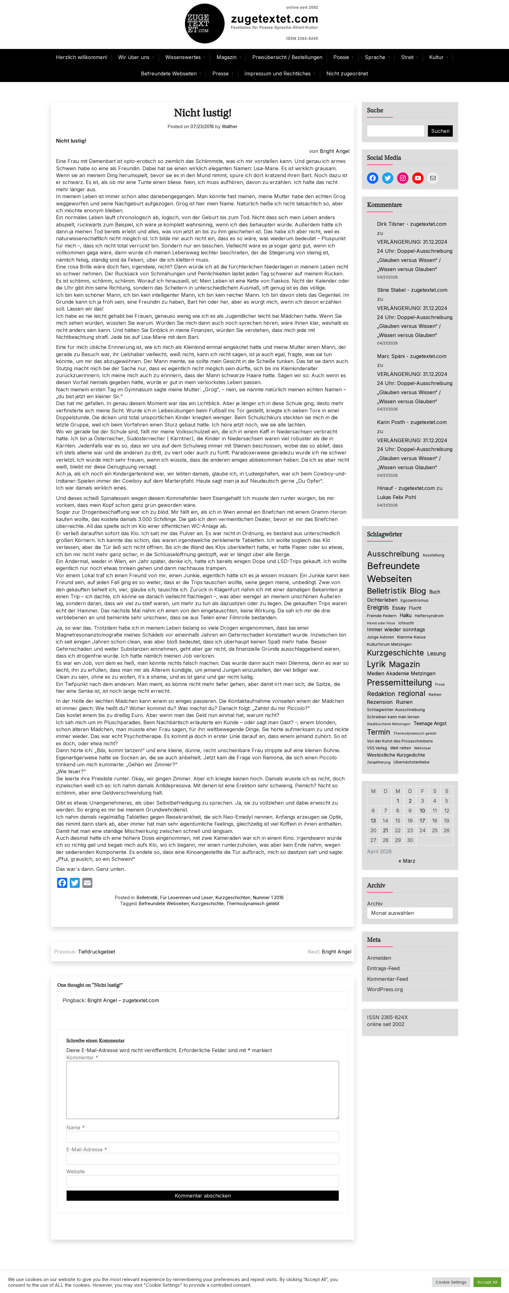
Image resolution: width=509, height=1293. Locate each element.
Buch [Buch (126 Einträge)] (434, 592)
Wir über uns (134, 57)
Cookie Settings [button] (451, 1282)
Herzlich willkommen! (81, 57)
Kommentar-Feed (387, 979)
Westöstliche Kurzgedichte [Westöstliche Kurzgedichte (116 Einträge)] (396, 755)
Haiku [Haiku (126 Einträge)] (406, 615)
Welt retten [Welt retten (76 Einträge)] (400, 748)
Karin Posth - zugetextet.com (412, 422)
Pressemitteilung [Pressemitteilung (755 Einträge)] (399, 682)
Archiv (375, 903)
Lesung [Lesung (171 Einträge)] (436, 653)
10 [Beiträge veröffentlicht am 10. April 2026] (422, 810)
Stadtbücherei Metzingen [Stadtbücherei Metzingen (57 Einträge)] (388, 724)
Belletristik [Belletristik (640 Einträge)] (387, 590)
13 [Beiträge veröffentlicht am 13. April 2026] (373, 821)
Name (75, 1127)
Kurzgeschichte (207, 903)
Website (75, 1171)
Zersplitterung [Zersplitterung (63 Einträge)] (379, 762)
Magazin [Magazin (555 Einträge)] (404, 664)
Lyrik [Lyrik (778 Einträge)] (376, 664)
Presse (220, 73)
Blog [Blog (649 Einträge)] (418, 590)
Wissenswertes (183, 57)
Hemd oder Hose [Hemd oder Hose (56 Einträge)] (381, 623)
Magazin (226, 57)
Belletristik (147, 897)
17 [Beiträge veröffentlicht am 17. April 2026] (422, 821)
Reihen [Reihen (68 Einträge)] (435, 695)
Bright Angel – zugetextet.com (123, 1000)
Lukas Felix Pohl (396, 497)
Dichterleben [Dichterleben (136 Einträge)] (382, 600)
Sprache (375, 57)
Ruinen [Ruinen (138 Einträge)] (404, 702)
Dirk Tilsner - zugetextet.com (411, 224)
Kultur (436, 57)
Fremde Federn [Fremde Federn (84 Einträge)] (382, 615)
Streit (407, 57)
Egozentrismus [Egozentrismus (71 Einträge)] (415, 600)
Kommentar (82, 1057)
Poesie (341, 57)
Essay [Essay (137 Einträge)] (399, 608)
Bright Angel (334, 151)
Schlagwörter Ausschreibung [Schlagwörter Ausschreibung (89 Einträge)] (396, 709)
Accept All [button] (487, 1282)
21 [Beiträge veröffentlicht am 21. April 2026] (385, 830)
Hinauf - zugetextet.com (406, 488)
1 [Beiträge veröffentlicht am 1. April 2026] (398, 801)
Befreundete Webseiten (169, 73)
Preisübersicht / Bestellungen (287, 57)
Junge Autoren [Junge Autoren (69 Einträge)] (380, 637)
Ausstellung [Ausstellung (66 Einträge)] (433, 555)
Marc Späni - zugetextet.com (411, 356)
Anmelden (379, 958)
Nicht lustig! (203, 113)
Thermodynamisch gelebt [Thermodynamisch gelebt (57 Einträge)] (414, 733)
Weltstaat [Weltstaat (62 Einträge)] (422, 748)
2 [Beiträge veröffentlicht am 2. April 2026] (410, 801)
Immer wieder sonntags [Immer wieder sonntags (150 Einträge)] (396, 629)
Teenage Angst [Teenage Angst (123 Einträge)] (429, 723)
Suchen (440, 131)
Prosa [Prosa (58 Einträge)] (440, 684)
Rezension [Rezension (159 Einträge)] (380, 702)
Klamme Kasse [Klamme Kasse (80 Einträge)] (411, 637)
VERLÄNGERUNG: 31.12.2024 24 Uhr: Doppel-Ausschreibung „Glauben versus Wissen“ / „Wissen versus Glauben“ (414, 255)
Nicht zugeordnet (347, 73)
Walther (230, 126)
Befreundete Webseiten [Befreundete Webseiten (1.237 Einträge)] (393, 572)
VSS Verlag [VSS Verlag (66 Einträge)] (377, 748)
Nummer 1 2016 (268, 897)
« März (406, 861)
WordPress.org (385, 989)
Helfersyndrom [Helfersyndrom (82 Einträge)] (429, 615)
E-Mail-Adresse (86, 1149)
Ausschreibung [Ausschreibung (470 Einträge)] (393, 553)
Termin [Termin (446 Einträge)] (378, 732)
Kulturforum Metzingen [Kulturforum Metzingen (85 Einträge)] (389, 644)
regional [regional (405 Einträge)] (411, 693)
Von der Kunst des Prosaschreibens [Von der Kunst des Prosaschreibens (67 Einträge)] (400, 741)
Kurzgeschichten (233, 897)
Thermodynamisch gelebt (252, 903)
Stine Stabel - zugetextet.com (412, 290)
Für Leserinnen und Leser (186, 897)
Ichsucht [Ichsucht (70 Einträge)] (406, 623)
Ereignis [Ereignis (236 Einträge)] (378, 607)
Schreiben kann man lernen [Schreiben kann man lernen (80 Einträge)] (393, 716)
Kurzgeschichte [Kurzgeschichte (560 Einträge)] (395, 652)
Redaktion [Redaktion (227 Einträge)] (381, 694)
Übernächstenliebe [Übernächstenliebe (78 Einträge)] (412, 762)
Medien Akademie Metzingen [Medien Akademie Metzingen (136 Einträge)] (401, 673)
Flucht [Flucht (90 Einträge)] (415, 608)
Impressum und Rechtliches (277, 73)
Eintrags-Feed (383, 968)
